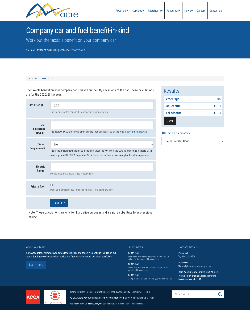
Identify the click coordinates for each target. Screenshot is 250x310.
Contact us (216, 10)
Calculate (59, 203)
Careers (201, 10)
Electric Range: (40, 168)
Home (73, 292)
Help (146, 292)
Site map (111, 292)
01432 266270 (186, 256)
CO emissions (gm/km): (39, 128)
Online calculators (48, 78)
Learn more (36, 264)
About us (122, 10)
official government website (133, 131)
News (188, 10)
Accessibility (123, 292)
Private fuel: (38, 186)
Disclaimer (137, 292)
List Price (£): (37, 105)
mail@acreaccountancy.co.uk (69, 50)
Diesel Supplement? (37, 146)
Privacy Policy (85, 292)
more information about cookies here (126, 303)
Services (138, 10)
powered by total (139, 297)
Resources (173, 10)
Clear (170, 121)
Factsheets (155, 10)
